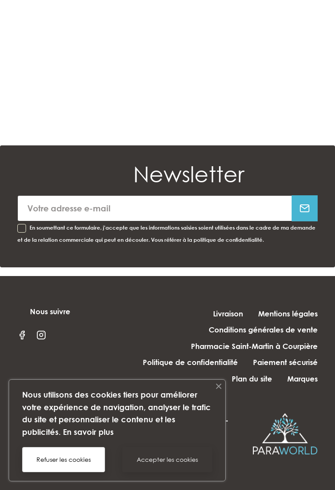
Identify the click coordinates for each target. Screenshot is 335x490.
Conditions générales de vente (263, 330)
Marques (302, 379)
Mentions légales (288, 313)
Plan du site (252, 379)
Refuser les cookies (63, 459)
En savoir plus (88, 432)
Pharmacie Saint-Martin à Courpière (254, 346)
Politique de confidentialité (190, 362)
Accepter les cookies (167, 459)
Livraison (228, 313)
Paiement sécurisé (285, 362)
